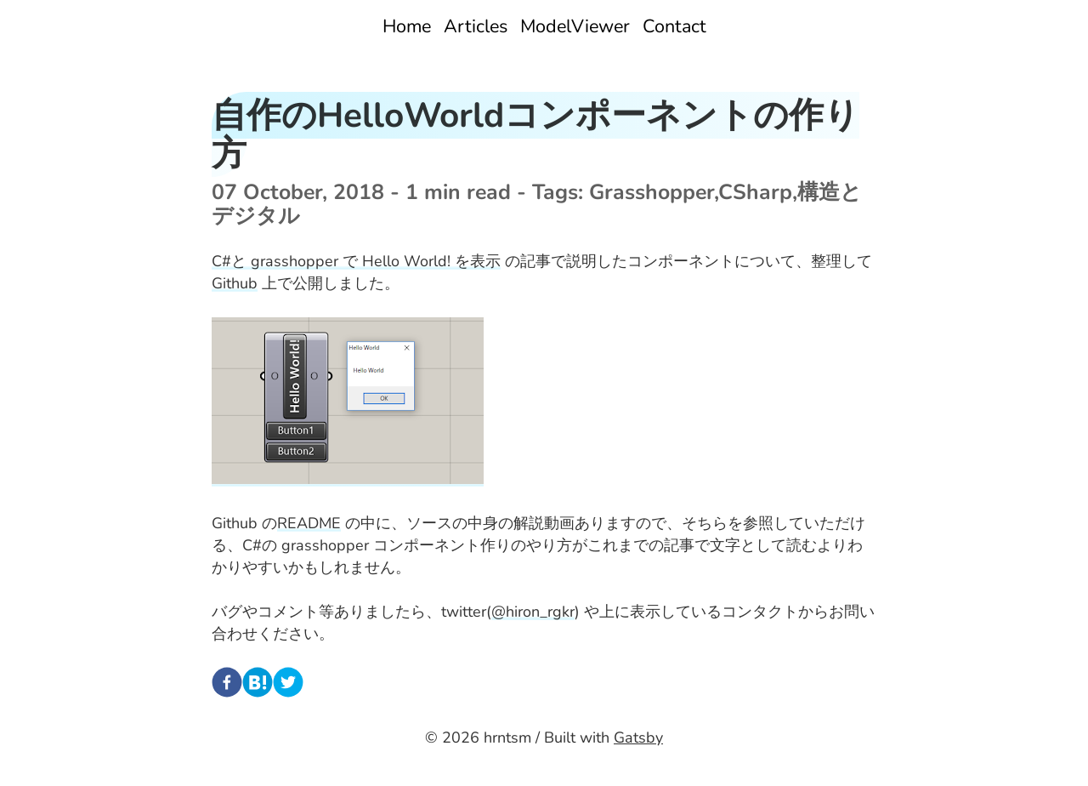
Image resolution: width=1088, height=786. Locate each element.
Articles (475, 26)
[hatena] (257, 685)
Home (406, 26)
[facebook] (227, 685)
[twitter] (288, 685)
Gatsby (638, 737)
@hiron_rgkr (533, 611)
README (309, 523)
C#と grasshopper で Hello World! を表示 (356, 261)
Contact (674, 26)
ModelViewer (575, 26)
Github (235, 283)
